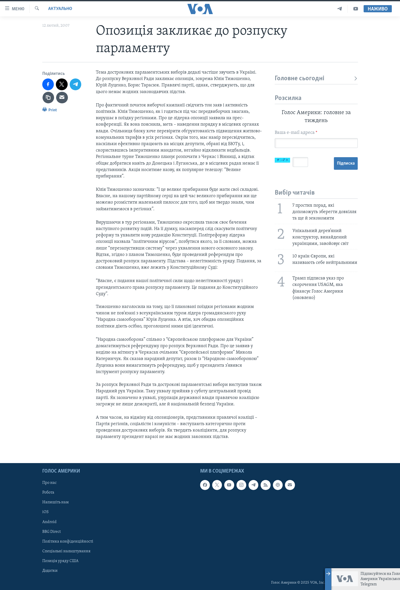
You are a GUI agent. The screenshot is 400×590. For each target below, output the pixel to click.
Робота (48, 493)
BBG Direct (51, 531)
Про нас (49, 483)
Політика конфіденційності (67, 541)
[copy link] (48, 98)
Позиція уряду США (60, 561)
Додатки (50, 570)
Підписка (346, 163)
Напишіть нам (55, 502)
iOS (45, 512)
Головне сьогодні (316, 78)
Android (49, 522)
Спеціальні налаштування (66, 551)
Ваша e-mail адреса (296, 132)
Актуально (60, 8)
